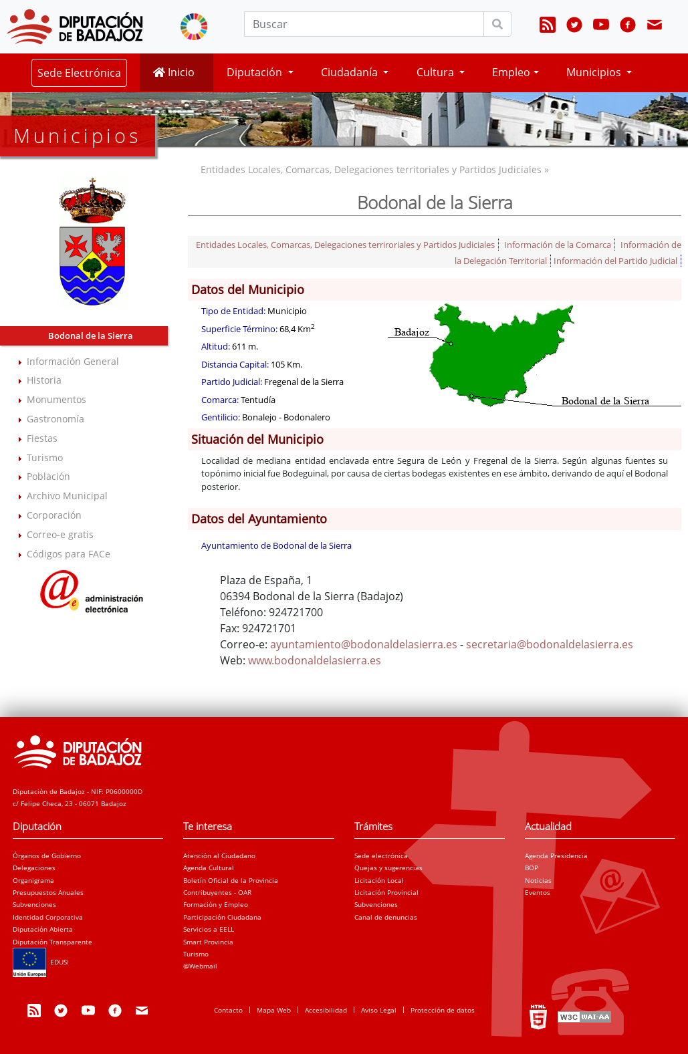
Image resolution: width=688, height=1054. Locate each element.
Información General (73, 361)
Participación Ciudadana (222, 917)
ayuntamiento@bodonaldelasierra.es (363, 644)
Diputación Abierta (43, 929)
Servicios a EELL (208, 929)
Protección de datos (443, 1010)
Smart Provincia (208, 941)
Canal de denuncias (385, 917)
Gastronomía (55, 418)
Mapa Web (274, 1010)
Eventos (537, 892)
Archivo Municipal (67, 495)
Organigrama (33, 880)
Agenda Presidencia (556, 855)
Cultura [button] (437, 72)
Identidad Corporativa (48, 917)
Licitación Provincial (386, 892)
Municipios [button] (595, 72)
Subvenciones (34, 904)
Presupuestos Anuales (48, 892)
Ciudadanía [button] (350, 72)
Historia (44, 380)
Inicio (174, 72)
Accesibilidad (326, 1010)
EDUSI (41, 961)
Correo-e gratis (60, 534)
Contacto (228, 1010)
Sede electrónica (381, 855)
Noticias (538, 880)
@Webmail (200, 965)
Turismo (45, 457)
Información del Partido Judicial (615, 261)
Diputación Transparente (52, 941)
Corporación (54, 515)
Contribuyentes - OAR (217, 892)
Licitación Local (379, 880)
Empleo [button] (511, 72)
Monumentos (56, 399)
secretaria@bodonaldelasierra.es (549, 644)
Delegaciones (34, 867)
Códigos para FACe (68, 553)
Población (48, 476)
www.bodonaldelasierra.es (314, 660)
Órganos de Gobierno (47, 855)
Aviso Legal (378, 1010)
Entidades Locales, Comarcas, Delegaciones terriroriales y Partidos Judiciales (345, 245)
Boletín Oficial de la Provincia (230, 880)
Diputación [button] (256, 72)
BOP (531, 867)
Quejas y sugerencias (388, 867)
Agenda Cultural (208, 867)
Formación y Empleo (215, 904)
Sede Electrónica (79, 72)
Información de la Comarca (557, 245)
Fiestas (42, 438)
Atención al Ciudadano (219, 855)
